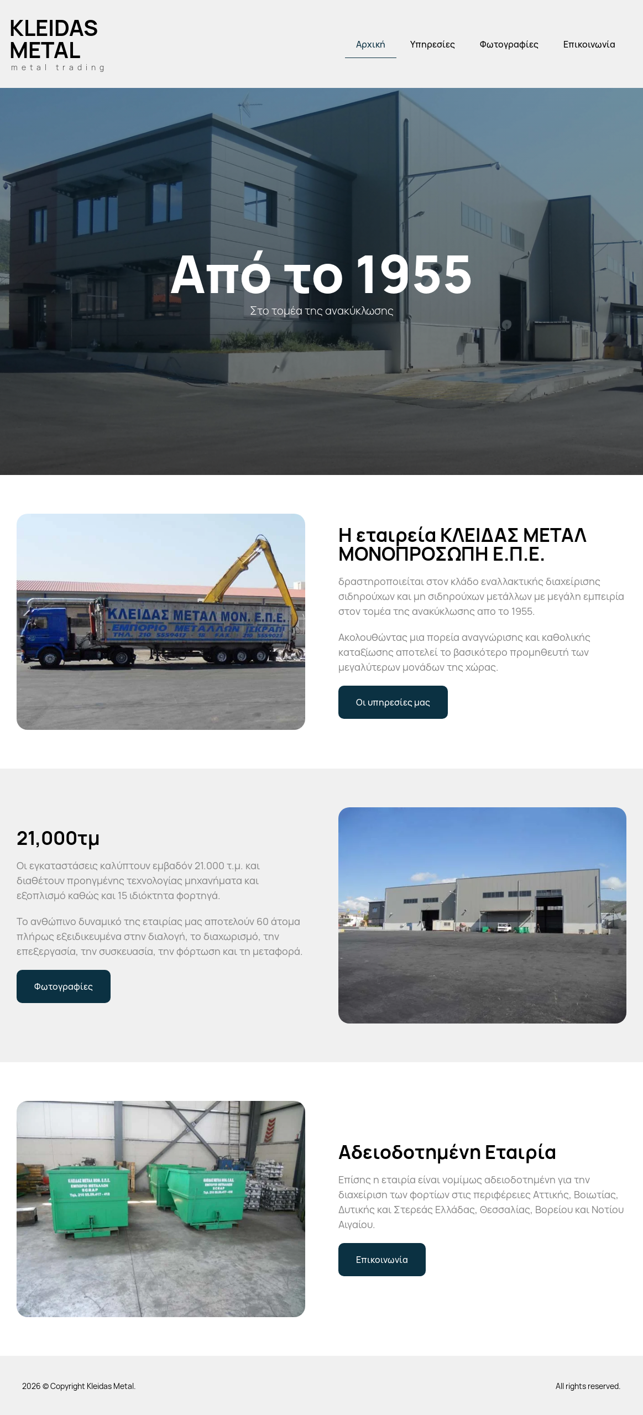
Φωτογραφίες (509, 44)
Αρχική (370, 44)
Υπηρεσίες (432, 44)
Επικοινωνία (589, 44)
